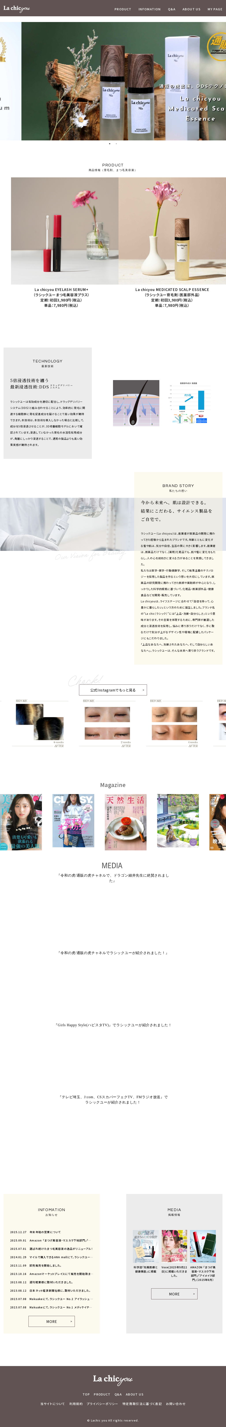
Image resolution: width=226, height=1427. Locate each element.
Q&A (171, 9)
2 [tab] (116, 144)
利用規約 (76, 1403)
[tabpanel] (113, 81)
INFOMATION (150, 9)
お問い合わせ (176, 1403)
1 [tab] (109, 144)
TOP (86, 1394)
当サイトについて (52, 1403)
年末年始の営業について (35, 1232)
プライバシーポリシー (103, 1403)
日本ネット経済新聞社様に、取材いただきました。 (50, 1291)
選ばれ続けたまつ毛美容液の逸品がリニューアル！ (51, 1249)
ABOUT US (192, 9)
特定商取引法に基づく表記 (142, 1403)
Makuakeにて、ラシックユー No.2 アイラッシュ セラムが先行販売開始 (51, 1299)
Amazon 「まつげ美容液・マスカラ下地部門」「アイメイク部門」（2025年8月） (51, 1240)
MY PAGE (215, 9)
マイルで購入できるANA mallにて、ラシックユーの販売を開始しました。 (51, 1257)
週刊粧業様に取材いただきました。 (41, 1282)
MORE (51, 1321)
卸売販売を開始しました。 (36, 1265)
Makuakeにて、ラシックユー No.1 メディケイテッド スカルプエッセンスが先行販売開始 (51, 1307)
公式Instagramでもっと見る (107, 688)
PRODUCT (123, 9)
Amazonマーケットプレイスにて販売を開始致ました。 (51, 1274)
